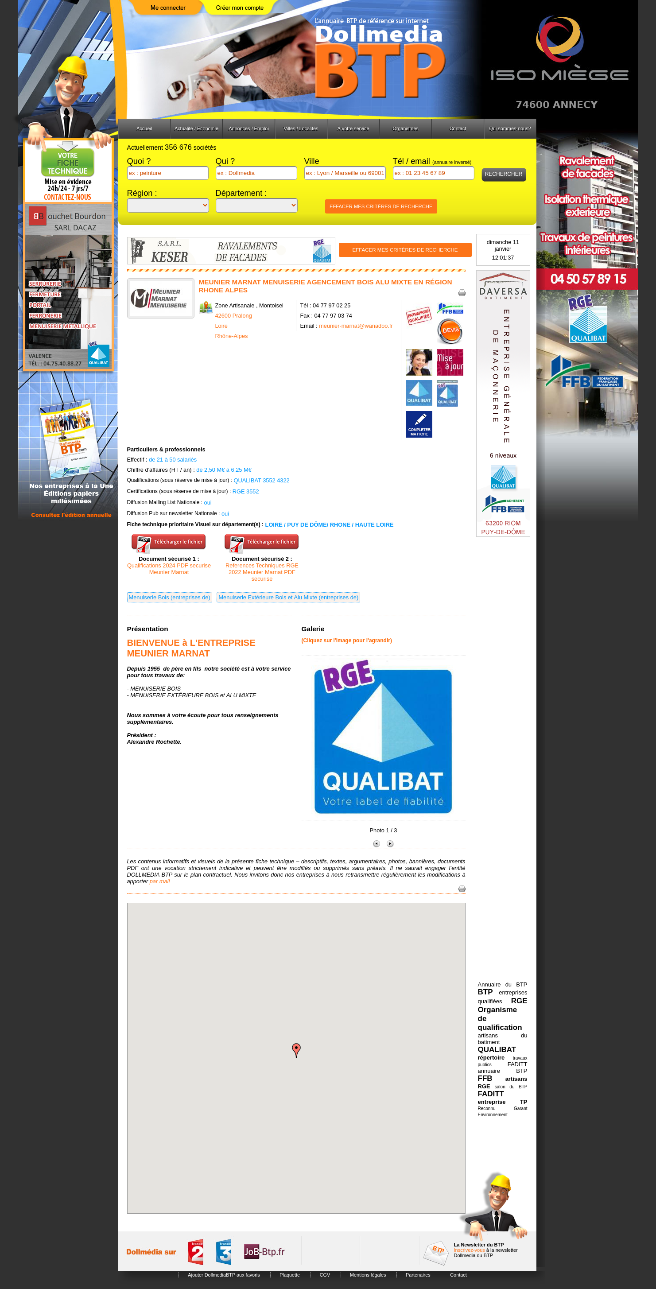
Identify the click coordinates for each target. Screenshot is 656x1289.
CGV (325, 1274)
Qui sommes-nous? (510, 128)
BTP (485, 992)
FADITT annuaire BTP (503, 1067)
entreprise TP (503, 1102)
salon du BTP (511, 1086)
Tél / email (432, 161)
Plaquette (289, 1274)
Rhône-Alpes (231, 336)
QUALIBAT (497, 1049)
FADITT (491, 1094)
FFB (485, 1078)
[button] (296, 1050)
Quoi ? (139, 161)
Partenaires (418, 1274)
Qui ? (225, 161)
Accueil (144, 128)
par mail (160, 881)
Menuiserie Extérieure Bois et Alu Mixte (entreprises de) (288, 597)
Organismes (405, 128)
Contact (458, 128)
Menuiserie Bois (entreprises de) (169, 597)
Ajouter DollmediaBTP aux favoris (224, 1274)
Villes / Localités (301, 128)
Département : (241, 193)
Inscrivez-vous (469, 1250)
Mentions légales (368, 1274)
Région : (142, 193)
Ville (311, 161)
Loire (221, 325)
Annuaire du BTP (503, 984)
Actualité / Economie (196, 128)
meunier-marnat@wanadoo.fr (356, 325)
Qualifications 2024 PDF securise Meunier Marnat (169, 568)
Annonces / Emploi (249, 128)
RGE (519, 1001)
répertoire (491, 1057)
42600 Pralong (233, 315)
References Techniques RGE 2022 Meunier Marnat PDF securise (262, 572)
